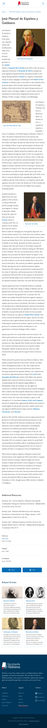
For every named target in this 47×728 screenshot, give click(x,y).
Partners (20, 699)
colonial (22, 77)
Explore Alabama (6, 702)
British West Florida (32, 315)
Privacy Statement (23, 724)
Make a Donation (23, 705)
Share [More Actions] (11, 570)
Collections (5, 696)
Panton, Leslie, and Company (32, 400)
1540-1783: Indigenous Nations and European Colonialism (25, 12)
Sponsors (20, 702)
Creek (34, 374)
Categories (5, 693)
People (20, 696)
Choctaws (17, 412)
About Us (21, 693)
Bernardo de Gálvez (26, 71)
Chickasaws (6, 412)
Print (32, 570)
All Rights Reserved (34, 721)
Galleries (4, 699)
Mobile (7, 65)
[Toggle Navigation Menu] (4, 3)
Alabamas (36, 409)
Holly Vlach (5, 539)
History (4, 12)
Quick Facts (5, 705)
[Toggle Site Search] (43, 3)
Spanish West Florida (17, 68)
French (4, 220)
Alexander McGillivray (10, 377)
